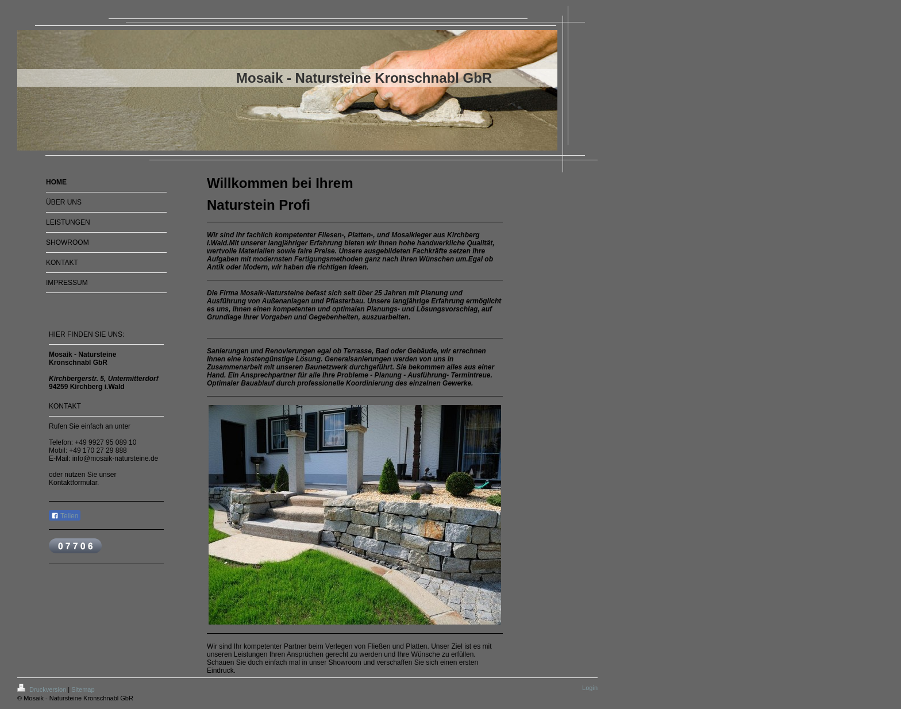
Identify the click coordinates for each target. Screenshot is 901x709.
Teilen (64, 516)
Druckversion (42, 689)
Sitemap (82, 689)
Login (590, 687)
